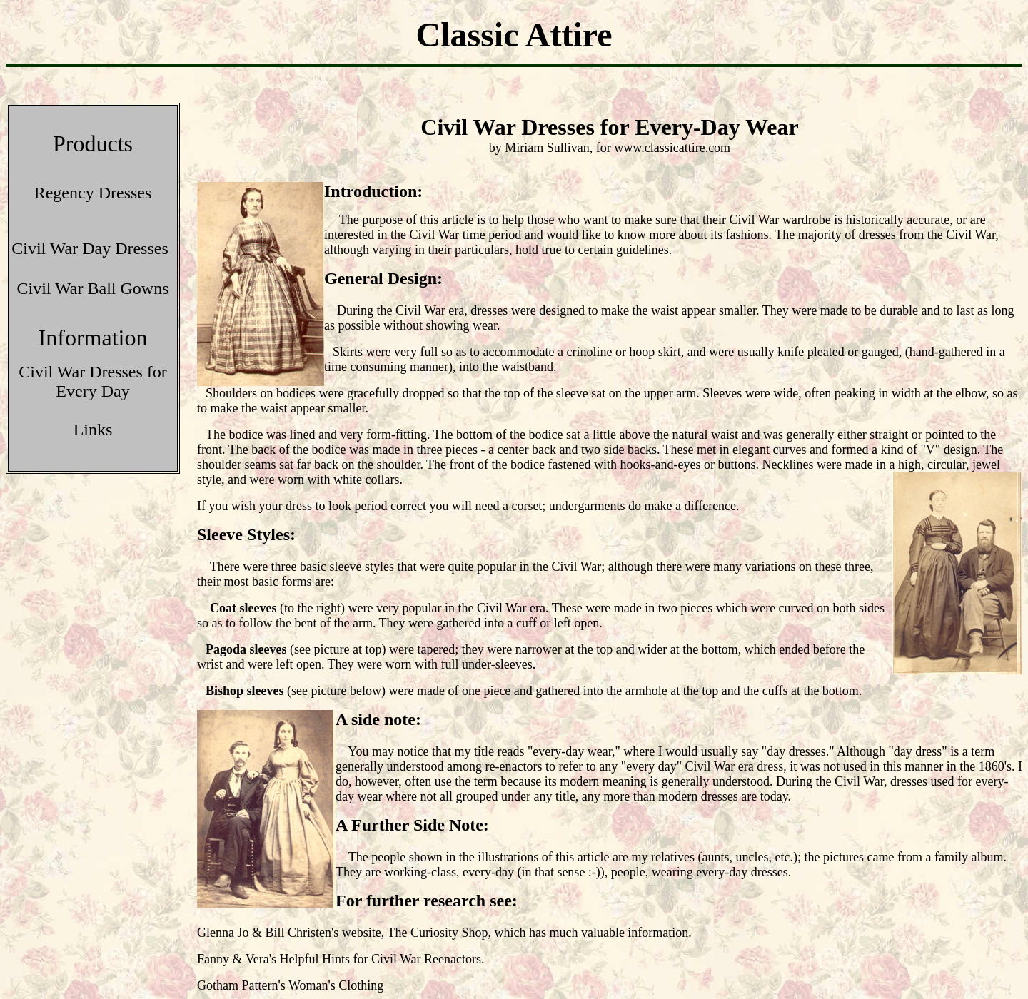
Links (93, 429)
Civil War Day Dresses (89, 248)
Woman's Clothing (335, 985)
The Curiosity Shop (437, 933)
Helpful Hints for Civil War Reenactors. (381, 959)
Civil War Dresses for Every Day (93, 381)
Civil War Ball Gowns (93, 288)
